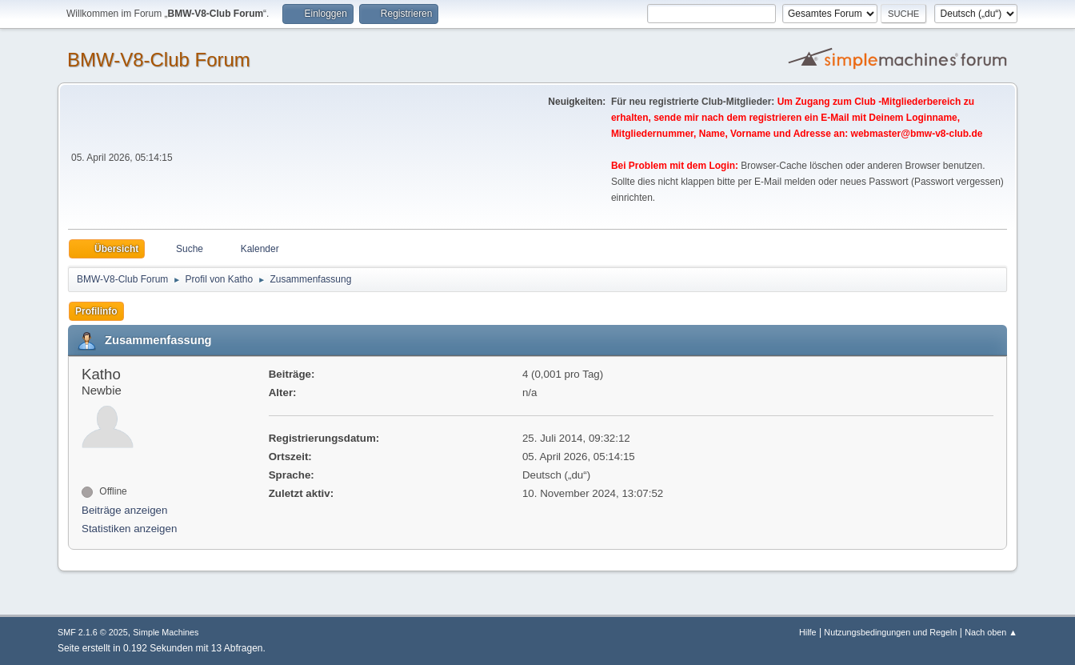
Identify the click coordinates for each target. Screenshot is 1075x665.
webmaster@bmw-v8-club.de (917, 133)
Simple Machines (165, 632)
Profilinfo (96, 311)
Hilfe (808, 632)
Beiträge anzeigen (124, 510)
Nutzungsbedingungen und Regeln (890, 632)
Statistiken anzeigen (129, 529)
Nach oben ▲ (991, 632)
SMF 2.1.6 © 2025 (93, 632)
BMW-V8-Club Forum (158, 59)
